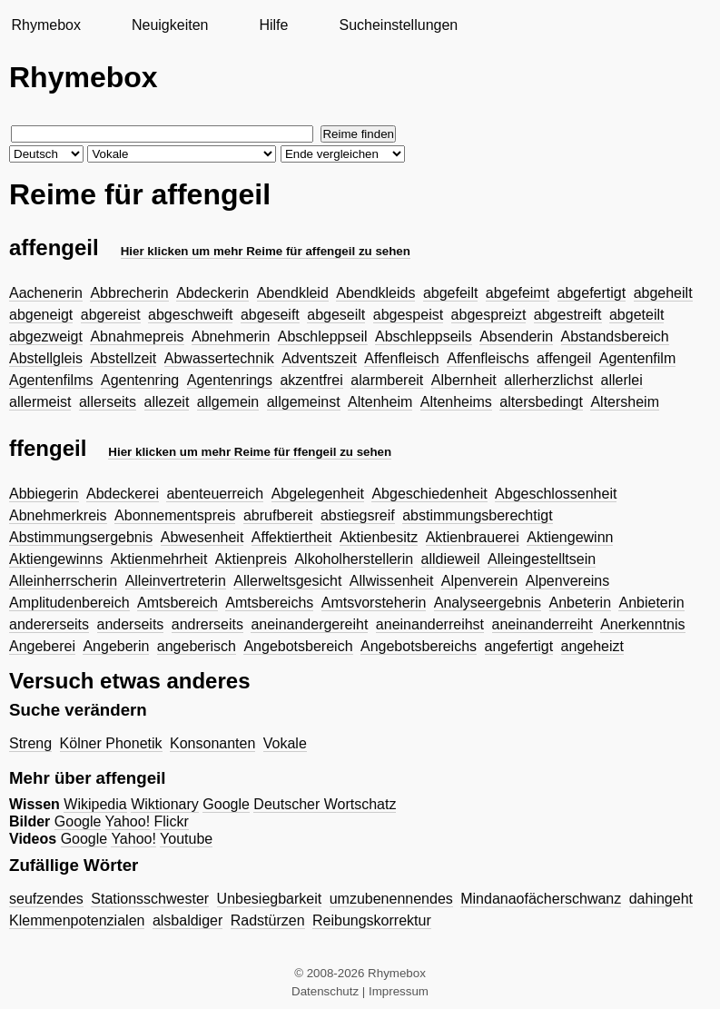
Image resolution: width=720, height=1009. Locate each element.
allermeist (40, 402)
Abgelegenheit (317, 493)
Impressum (399, 991)
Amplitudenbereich (69, 602)
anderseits (130, 624)
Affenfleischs (487, 358)
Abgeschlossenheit (555, 493)
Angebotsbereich (297, 646)
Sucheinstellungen (398, 25)
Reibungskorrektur (371, 920)
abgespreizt (489, 314)
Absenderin (516, 336)
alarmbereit (386, 380)
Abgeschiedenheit (429, 493)
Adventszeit (319, 358)
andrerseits (207, 624)
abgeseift (270, 314)
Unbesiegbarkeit (269, 898)
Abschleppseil (323, 336)
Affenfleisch (401, 358)
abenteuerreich (214, 493)
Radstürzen (268, 920)
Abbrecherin (129, 293)
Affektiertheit (292, 537)
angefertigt (519, 646)
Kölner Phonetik (111, 743)
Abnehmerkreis (58, 515)
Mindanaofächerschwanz (540, 898)
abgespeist (408, 314)
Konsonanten (212, 743)
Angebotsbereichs (418, 646)
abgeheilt (663, 293)
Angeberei (42, 646)
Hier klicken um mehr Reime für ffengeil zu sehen (249, 452)
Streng (30, 743)
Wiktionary (165, 804)
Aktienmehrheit (159, 559)
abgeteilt (637, 314)
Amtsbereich (177, 602)
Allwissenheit (391, 581)
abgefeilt (450, 293)
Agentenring (140, 380)
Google (226, 804)
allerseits (107, 402)
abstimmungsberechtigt (477, 515)
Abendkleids (375, 293)
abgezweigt (46, 336)
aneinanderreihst (430, 624)
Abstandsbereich (615, 336)
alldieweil (450, 559)
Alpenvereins (568, 581)
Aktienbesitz (379, 537)
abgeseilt (336, 314)
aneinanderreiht (542, 624)
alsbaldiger (187, 920)
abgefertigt (591, 293)
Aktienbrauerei (472, 537)
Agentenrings (229, 380)
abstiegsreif (358, 515)
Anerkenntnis (642, 624)
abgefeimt (517, 293)
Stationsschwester (150, 898)
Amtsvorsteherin (374, 602)
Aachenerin (46, 293)
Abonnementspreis (174, 515)
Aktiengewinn (570, 537)
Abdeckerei (122, 493)
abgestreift (568, 314)
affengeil (564, 358)
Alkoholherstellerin (353, 559)
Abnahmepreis (136, 336)
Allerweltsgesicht (287, 581)
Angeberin (116, 646)
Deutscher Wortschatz (324, 804)
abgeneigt (41, 314)
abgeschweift (190, 314)
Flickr (171, 821)
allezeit (167, 402)
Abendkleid (293, 293)
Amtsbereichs (269, 602)
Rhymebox (45, 25)
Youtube (186, 838)
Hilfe (273, 25)
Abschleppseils (423, 336)
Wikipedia (95, 804)
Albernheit (464, 380)
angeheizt (592, 646)
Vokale (285, 743)
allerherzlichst (548, 380)
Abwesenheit (202, 537)
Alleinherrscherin (63, 581)
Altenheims (456, 402)
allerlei (622, 380)
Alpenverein (479, 581)
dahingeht (661, 898)
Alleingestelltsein (542, 559)
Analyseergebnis (487, 602)
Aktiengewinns (56, 559)
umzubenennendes (391, 898)
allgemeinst (303, 402)
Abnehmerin (231, 336)
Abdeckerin (212, 293)
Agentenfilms (51, 380)
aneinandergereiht (309, 624)
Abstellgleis (46, 358)
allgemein (228, 402)
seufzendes (46, 898)
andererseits (49, 624)
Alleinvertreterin (175, 581)
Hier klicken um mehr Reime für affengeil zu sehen (265, 251)
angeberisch (196, 646)
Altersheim (624, 402)
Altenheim (380, 402)
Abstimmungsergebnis (81, 537)
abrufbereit (278, 515)
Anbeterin (580, 602)
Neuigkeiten (170, 25)
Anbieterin (651, 602)
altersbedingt (541, 402)
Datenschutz (325, 991)
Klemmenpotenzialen (76, 920)
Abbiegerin (44, 493)
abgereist (111, 314)
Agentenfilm (637, 358)
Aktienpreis (251, 559)
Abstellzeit (123, 358)
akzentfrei (311, 380)
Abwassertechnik (219, 358)
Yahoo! (128, 821)
